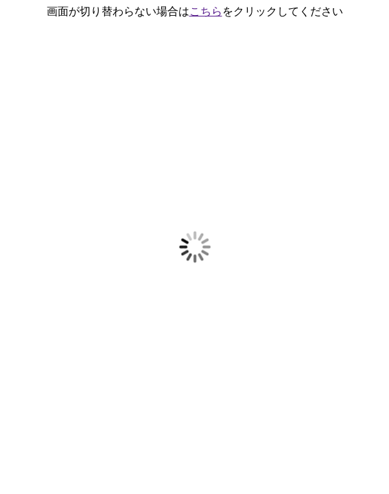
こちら (205, 11)
